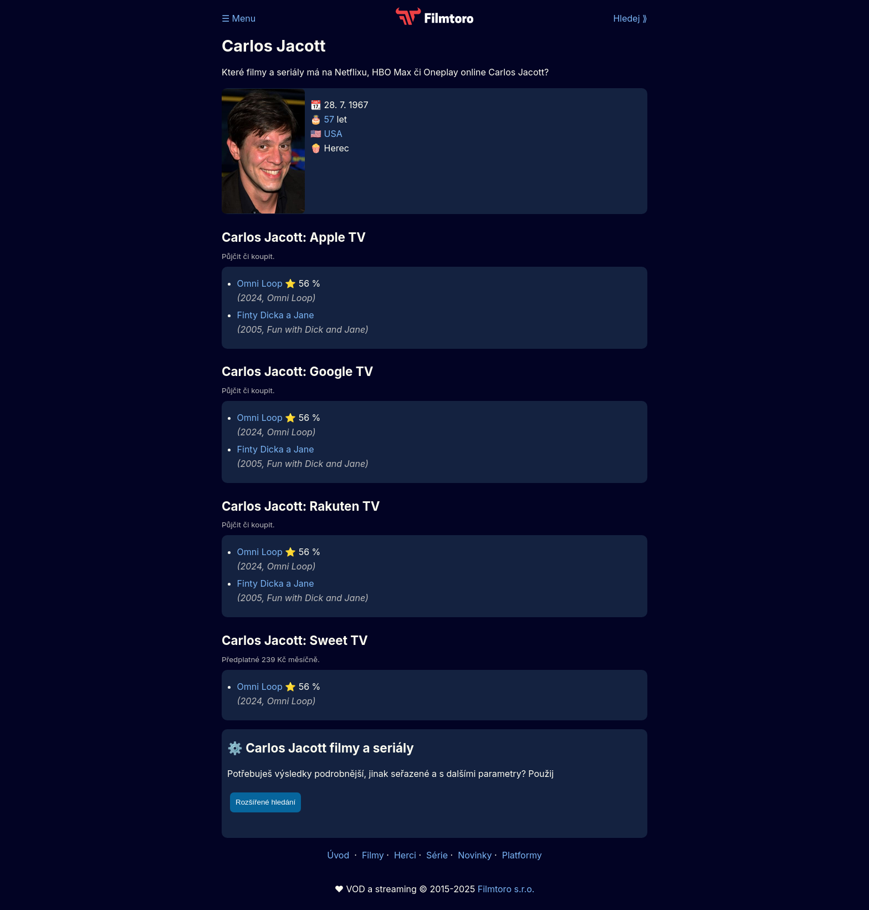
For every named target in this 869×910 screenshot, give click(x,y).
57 (329, 119)
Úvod (339, 855)
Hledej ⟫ (630, 18)
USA (333, 133)
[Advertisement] (141, 170)
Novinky (475, 855)
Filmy (373, 855)
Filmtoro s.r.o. (506, 888)
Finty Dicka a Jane (275, 315)
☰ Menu (238, 18)
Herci (405, 855)
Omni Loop (260, 283)
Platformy (522, 855)
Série (437, 855)
